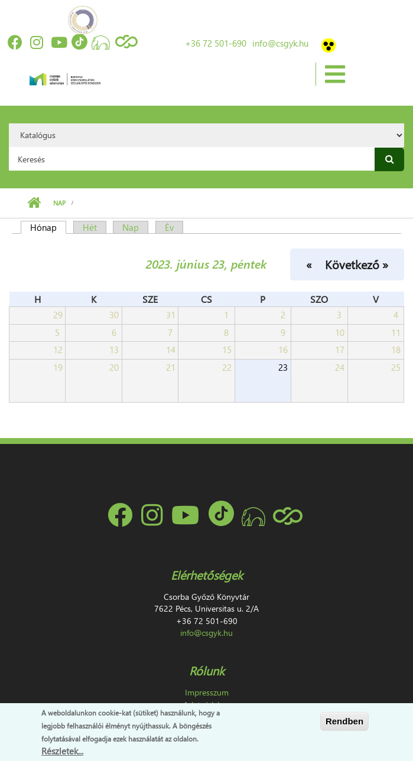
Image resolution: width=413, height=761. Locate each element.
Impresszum (207, 692)
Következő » (356, 264)
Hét (90, 227)
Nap (59, 203)
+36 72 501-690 (215, 43)
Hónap (48, 227)
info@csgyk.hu (280, 43)
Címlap (34, 203)
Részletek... (62, 751)
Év (169, 227)
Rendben (344, 721)
